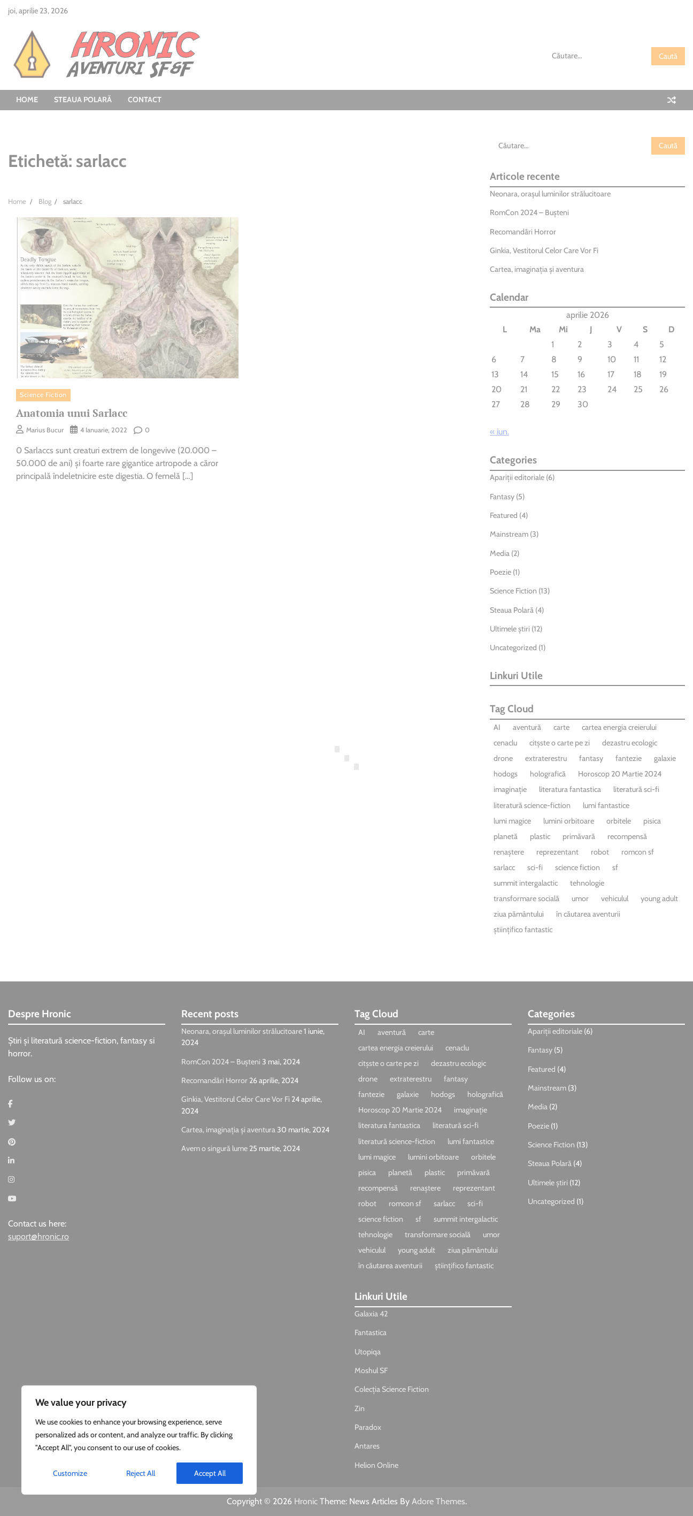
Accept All (210, 1473)
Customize (70, 1473)
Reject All (140, 1473)
